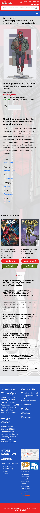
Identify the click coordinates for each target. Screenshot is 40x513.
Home (5, 18)
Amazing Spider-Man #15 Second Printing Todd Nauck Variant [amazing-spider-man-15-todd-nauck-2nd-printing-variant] (29, 251)
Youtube (26, 413)
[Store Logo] (6, 2)
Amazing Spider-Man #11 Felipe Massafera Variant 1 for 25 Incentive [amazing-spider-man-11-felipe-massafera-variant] (9, 252)
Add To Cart (10, 261)
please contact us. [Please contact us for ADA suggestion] (26, 494)
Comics (13, 18)
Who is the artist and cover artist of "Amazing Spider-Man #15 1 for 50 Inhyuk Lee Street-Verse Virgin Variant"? (18, 357)
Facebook (27, 405)
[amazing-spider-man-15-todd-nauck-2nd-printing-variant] (30, 232)
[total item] (14, 107)
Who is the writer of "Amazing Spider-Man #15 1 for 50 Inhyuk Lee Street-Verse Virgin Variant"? (17, 368)
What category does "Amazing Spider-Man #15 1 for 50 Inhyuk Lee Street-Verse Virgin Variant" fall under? (17, 346)
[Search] (20, 8)
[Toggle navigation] (37, 13)
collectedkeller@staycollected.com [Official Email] (31, 395)
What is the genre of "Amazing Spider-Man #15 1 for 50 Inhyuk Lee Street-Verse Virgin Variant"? (17, 336)
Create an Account (29, 2)
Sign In (35, 4)
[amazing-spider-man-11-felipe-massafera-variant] (10, 232)
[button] (16, 275)
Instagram (27, 417)
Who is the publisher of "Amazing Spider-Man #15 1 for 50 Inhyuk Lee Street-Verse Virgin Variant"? (17, 326)
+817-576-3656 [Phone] (29, 400)
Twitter (26, 409)
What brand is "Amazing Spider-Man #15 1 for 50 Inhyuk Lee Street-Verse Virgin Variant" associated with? (18, 316)
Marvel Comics (9, 170)
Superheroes (8, 178)
